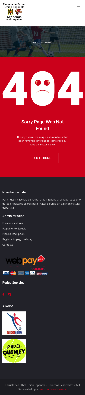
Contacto (7, 244)
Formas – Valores (12, 223)
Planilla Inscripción (13, 234)
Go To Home (42, 158)
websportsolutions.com (53, 389)
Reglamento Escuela (14, 228)
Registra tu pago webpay (17, 239)
